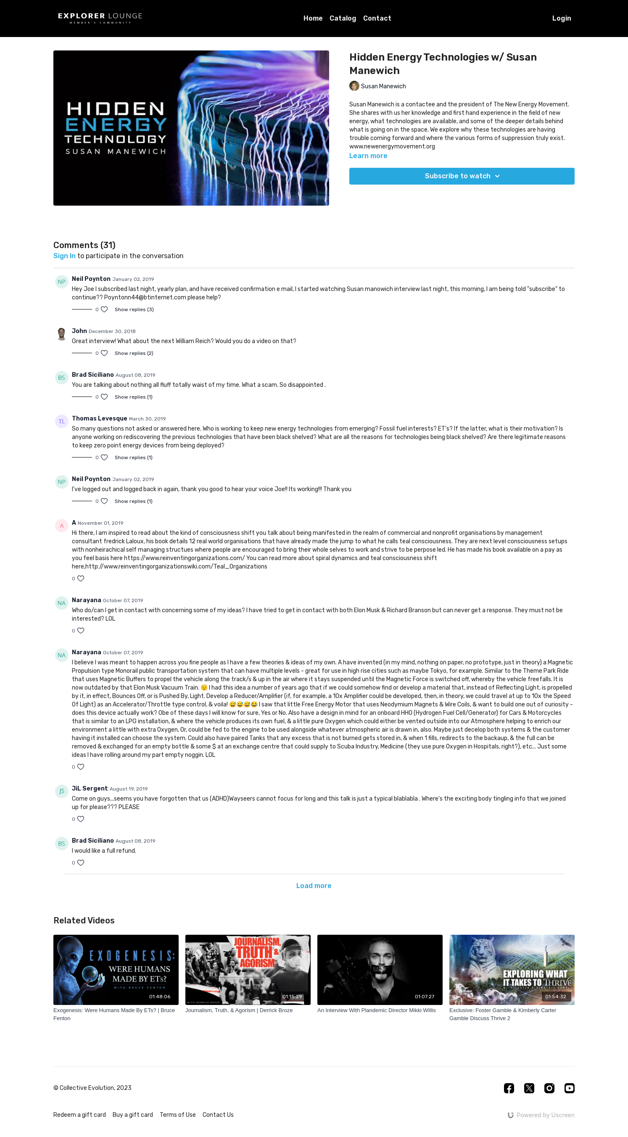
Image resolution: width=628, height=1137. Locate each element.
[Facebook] (509, 1088)
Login (561, 18)
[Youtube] (570, 1088)
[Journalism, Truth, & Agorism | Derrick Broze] (248, 1010)
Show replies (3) (134, 309)
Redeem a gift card (79, 1114)
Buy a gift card (133, 1114)
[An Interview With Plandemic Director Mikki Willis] (380, 1010)
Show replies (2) (134, 353)
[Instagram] (549, 1088)
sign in (64, 256)
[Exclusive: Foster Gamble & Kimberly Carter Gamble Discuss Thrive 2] (512, 1014)
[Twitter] (529, 1088)
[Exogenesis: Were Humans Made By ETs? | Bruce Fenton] (116, 1014)
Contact (377, 18)
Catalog (343, 18)
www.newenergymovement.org (392, 146)
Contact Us (218, 1114)
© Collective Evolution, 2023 (92, 1088)
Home (313, 18)
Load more (314, 886)
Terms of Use (178, 1114)
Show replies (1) (134, 397)
